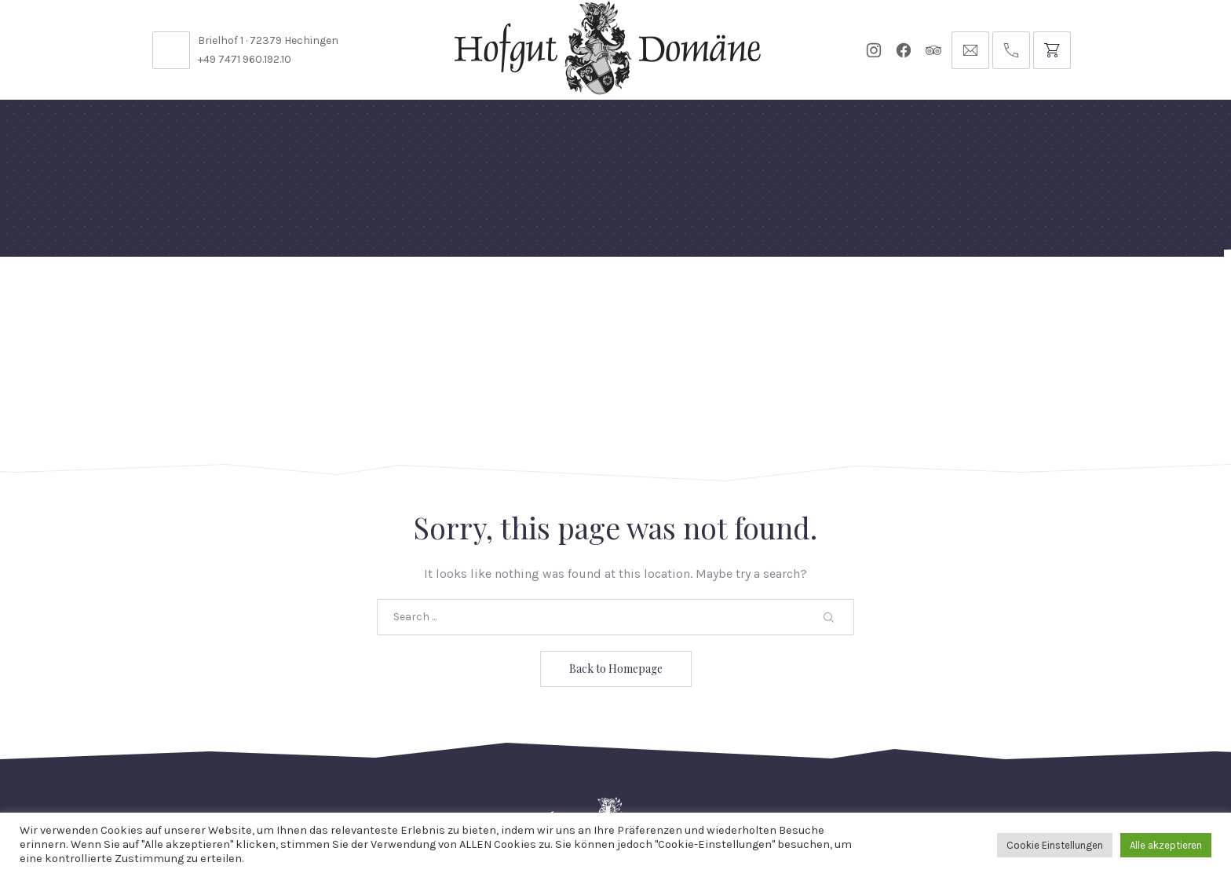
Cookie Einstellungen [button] (1054, 845)
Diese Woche (536, 294)
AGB (911, 771)
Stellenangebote (276, 771)
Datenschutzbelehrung (801, 771)
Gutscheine (818, 294)
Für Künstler (713, 294)
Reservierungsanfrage (630, 771)
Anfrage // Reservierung (1046, 294)
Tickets (903, 294)
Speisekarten (428, 294)
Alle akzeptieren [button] (1166, 845)
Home (123, 294)
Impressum (980, 771)
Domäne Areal (315, 294)
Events (623, 294)
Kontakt (381, 771)
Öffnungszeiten (481, 771)
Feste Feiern (205, 294)
